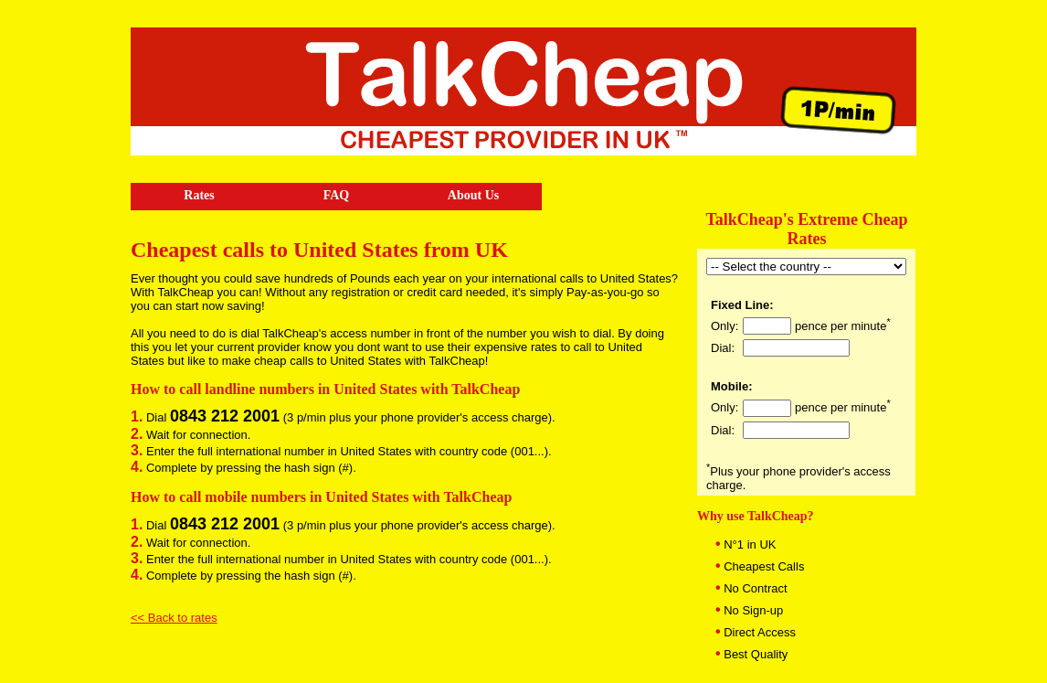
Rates (199, 195)
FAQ (336, 195)
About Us (473, 195)
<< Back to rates (174, 617)
